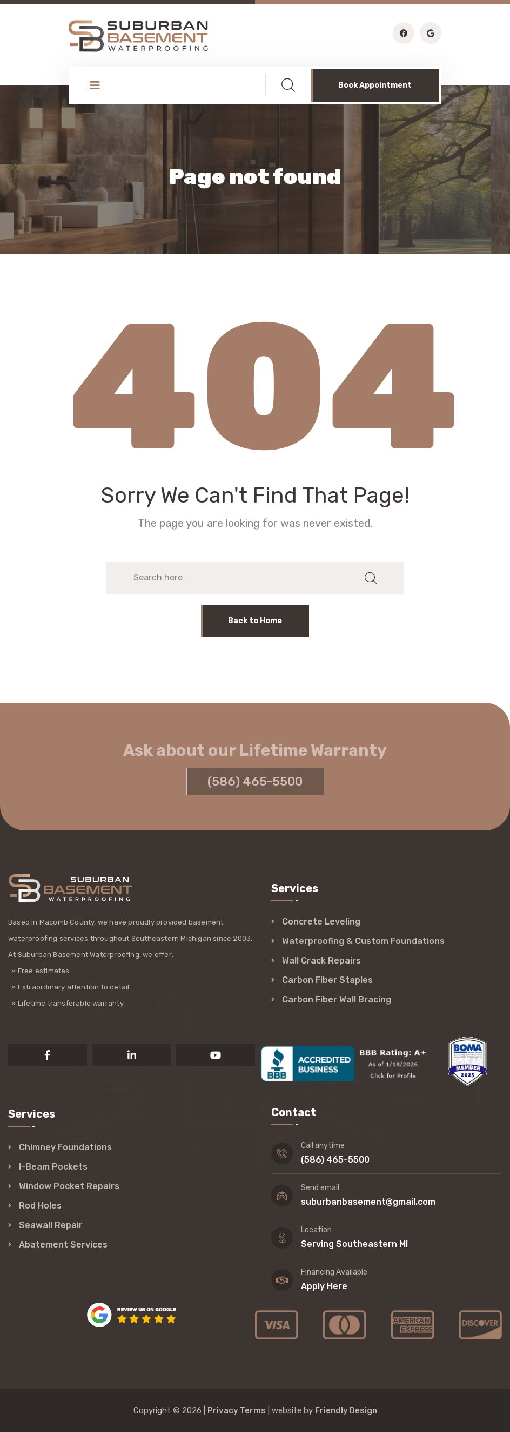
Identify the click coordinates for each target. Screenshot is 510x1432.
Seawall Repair (51, 1225)
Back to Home (255, 620)
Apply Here (324, 1286)
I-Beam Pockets (53, 1167)
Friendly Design (346, 1410)
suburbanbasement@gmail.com (368, 1202)
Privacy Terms (236, 1410)
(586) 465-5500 (255, 784)
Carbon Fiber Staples (327, 980)
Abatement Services (63, 1244)
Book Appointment (375, 85)
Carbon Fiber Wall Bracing (336, 999)
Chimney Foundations (65, 1147)
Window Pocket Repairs (69, 1186)
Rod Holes (40, 1205)
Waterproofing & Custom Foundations (363, 941)
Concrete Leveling (321, 921)
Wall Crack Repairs (321, 960)
